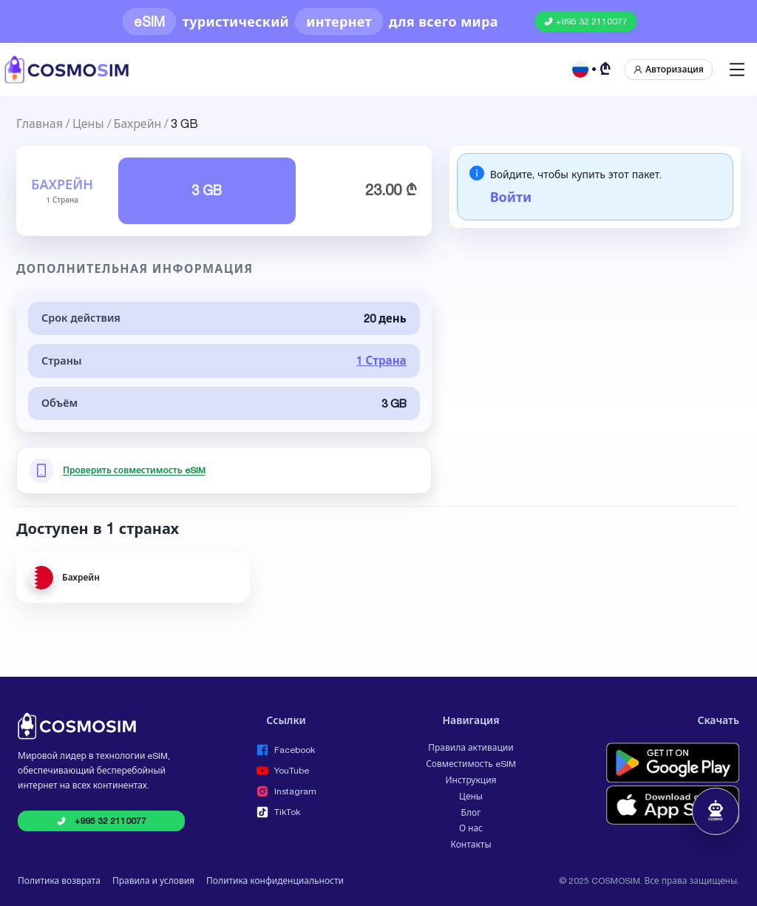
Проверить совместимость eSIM (134, 470)
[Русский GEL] (592, 69)
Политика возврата (59, 881)
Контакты (470, 844)
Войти (511, 197)
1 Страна (381, 361)
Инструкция (470, 780)
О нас (471, 828)
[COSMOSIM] (66, 69)
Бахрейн (138, 122)
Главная (39, 122)
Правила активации (470, 748)
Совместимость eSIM (471, 764)
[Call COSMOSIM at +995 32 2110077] (586, 21)
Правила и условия (153, 881)
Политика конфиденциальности (275, 881)
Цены (88, 122)
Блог (471, 813)
